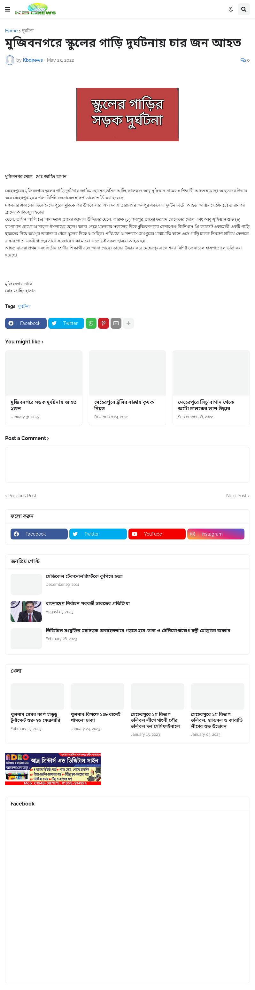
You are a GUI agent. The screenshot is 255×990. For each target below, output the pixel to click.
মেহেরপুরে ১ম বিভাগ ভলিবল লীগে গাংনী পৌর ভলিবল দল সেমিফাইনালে (155, 720)
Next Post (236, 495)
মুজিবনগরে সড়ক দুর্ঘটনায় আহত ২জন (44, 406)
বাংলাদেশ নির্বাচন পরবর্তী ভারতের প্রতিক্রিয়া (88, 604)
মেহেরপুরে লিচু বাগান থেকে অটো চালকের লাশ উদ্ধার (206, 406)
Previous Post (22, 495)
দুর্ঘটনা (28, 30)
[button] (7, 9)
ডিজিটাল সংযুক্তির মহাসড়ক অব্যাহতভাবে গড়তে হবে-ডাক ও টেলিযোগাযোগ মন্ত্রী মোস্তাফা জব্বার (138, 631)
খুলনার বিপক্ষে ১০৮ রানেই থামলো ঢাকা (95, 718)
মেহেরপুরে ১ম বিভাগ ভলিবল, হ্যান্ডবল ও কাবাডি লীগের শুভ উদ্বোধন (217, 720)
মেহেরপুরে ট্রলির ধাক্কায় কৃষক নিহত (124, 406)
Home (11, 30)
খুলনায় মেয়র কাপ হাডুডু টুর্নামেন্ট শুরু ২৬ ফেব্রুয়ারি (35, 718)
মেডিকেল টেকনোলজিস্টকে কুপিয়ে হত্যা (84, 577)
